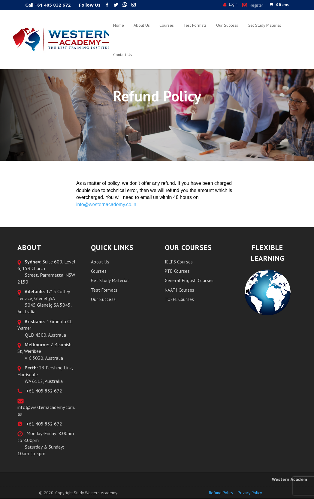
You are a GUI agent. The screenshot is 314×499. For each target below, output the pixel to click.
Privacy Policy (250, 492)
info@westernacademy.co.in (106, 204)
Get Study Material (264, 25)
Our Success (227, 25)
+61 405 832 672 (43, 391)
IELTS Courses (179, 262)
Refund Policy (221, 492)
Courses (166, 25)
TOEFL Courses (179, 299)
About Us (142, 25)
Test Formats (195, 25)
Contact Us (122, 54)
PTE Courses (177, 271)
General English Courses (189, 280)
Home (118, 25)
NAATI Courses (180, 290)
